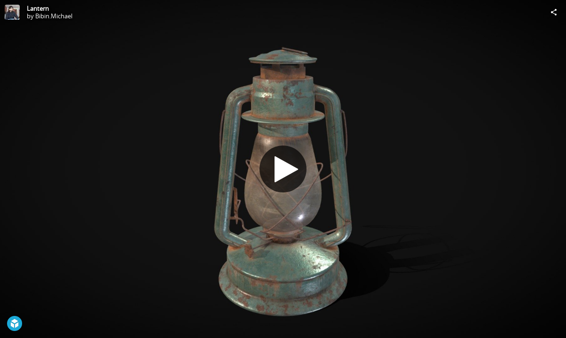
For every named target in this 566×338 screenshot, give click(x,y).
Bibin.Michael (53, 16)
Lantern (38, 8)
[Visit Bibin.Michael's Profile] (12, 12)
